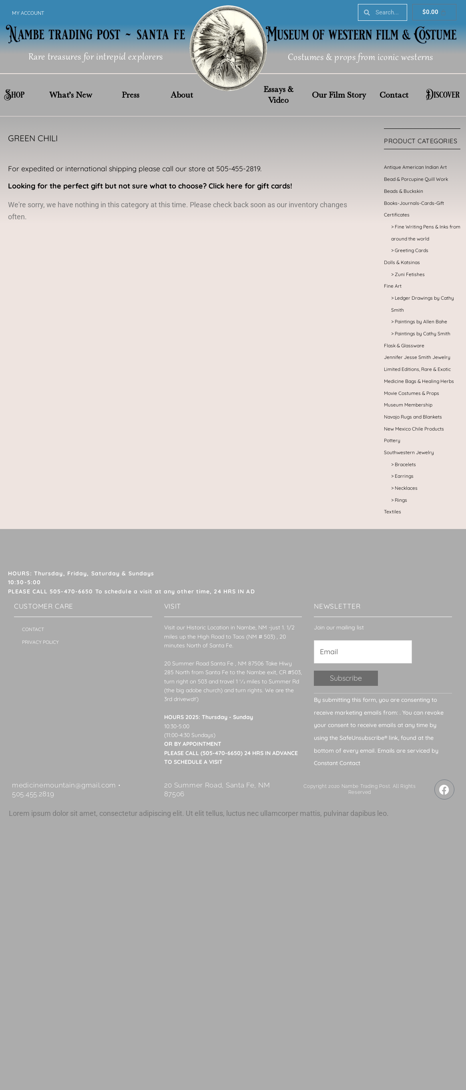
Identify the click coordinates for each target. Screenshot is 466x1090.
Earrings (404, 476)
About (182, 95)
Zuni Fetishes (410, 274)
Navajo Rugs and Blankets (413, 417)
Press (130, 95)
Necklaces (406, 488)
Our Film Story (339, 95)
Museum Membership (408, 405)
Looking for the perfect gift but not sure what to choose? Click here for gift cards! (150, 185)
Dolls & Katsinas (402, 262)
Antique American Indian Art (415, 167)
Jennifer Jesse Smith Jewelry (417, 357)
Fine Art (393, 286)
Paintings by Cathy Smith (422, 334)
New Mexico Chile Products (414, 429)
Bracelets (405, 464)
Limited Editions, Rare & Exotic (417, 369)
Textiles (392, 512)
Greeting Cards (411, 250)
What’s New (70, 95)
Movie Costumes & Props (411, 393)
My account (28, 13)
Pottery (392, 440)
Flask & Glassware (404, 346)
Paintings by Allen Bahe (421, 322)
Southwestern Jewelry (409, 452)
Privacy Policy (40, 642)
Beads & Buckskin (403, 191)
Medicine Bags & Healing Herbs (419, 381)
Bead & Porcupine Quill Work (416, 179)
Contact (394, 95)
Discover (443, 95)
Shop (14, 95)
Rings (401, 500)
